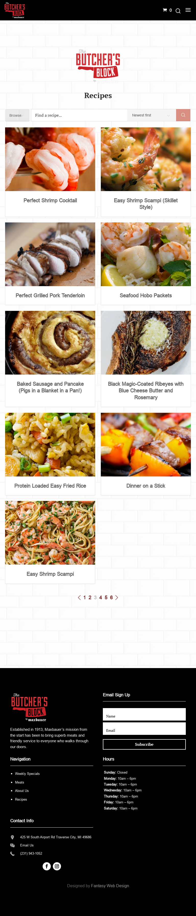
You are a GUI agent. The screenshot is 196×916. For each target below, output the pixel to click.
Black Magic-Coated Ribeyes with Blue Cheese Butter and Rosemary (145, 390)
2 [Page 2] (90, 597)
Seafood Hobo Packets (146, 295)
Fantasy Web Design (110, 886)
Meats (19, 782)
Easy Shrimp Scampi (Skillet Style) (146, 204)
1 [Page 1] (84, 597)
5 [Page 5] (106, 597)
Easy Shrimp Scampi (50, 574)
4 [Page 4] (100, 597)
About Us (22, 791)
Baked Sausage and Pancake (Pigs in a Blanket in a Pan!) (50, 387)
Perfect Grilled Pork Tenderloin (50, 295)
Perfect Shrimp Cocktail (50, 200)
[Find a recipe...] (82, 115)
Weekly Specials (27, 774)
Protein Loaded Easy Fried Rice (50, 486)
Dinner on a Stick (145, 486)
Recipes (21, 799)
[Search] (183, 115)
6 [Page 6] (111, 597)
